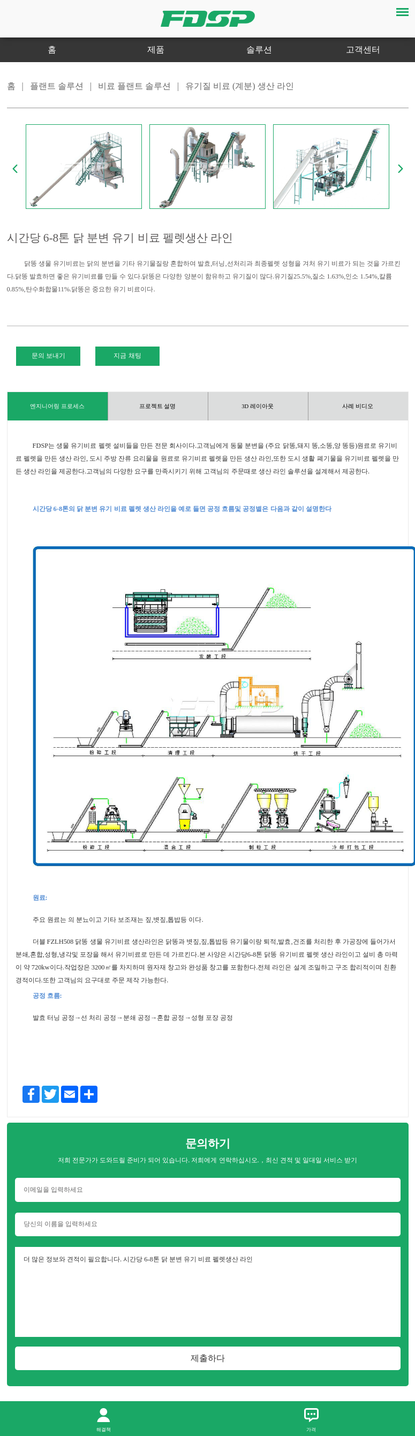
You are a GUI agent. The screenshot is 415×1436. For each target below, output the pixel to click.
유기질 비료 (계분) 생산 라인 (239, 86)
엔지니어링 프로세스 (57, 406)
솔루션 (259, 49)
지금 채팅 (127, 355)
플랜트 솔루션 (57, 86)
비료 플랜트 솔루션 (134, 86)
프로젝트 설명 (157, 406)
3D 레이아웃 (258, 406)
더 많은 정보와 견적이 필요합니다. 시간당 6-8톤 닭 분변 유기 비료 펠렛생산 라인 (208, 1292)
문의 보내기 (48, 355)
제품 (155, 49)
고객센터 (363, 49)
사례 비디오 (357, 406)
